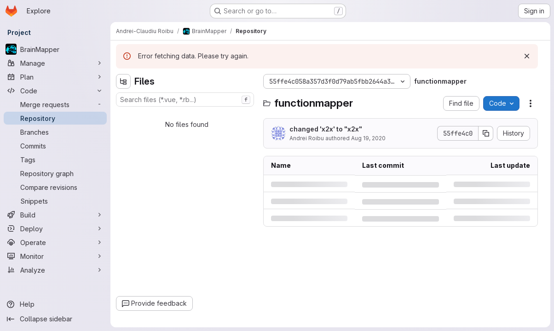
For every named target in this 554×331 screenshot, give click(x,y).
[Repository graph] (55, 173)
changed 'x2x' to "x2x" (325, 129)
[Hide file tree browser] (123, 81)
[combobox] (185, 99)
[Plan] (55, 76)
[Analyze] (55, 269)
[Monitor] (55, 256)
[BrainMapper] (55, 49)
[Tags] (55, 159)
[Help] (55, 304)
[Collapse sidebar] (55, 319)
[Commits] (55, 145)
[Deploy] (55, 228)
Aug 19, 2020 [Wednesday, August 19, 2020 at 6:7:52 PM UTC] (368, 138)
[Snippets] (55, 200)
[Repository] (55, 118)
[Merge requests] (55, 104)
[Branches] (55, 132)
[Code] (55, 90)
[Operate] (55, 242)
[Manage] (55, 63)
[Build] (55, 214)
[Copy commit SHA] (486, 133)
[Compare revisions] (55, 187)
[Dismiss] (526, 56)
